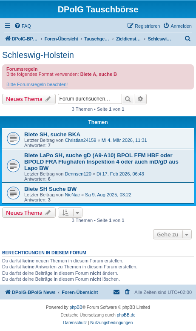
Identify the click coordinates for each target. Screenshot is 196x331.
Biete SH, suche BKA (52, 134)
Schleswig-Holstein (38, 55)
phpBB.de (126, 315)
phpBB (76, 307)
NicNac (72, 194)
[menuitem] (22, 26)
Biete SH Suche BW (50, 189)
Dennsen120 (78, 173)
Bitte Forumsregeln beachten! (37, 84)
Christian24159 (80, 140)
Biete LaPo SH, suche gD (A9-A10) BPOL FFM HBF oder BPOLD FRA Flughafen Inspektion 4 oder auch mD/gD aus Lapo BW (101, 161)
